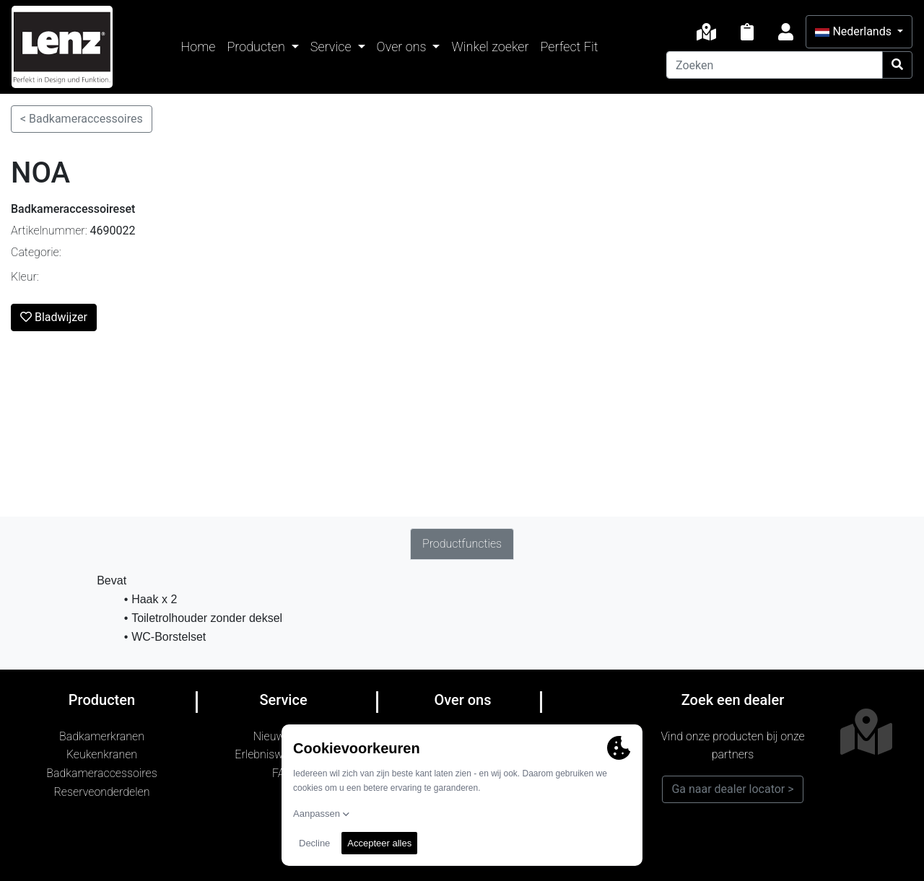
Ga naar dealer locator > (732, 789)
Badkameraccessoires (101, 773)
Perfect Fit (569, 46)
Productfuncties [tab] (462, 544)
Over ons (403, 46)
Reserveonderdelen (102, 792)
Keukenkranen (101, 754)
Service (332, 46)
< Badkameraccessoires (81, 119)
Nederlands (854, 31)
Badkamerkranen (101, 736)
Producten (257, 46)
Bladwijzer (53, 317)
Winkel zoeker (489, 46)
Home (198, 46)
